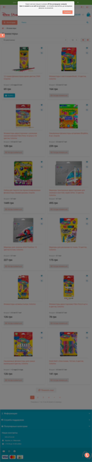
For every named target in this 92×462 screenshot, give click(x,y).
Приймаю (67, 12)
